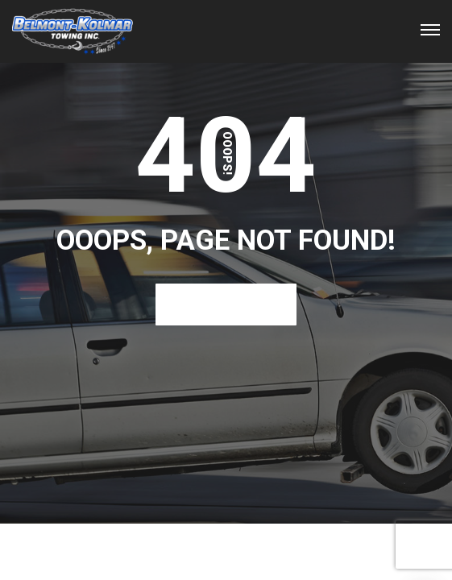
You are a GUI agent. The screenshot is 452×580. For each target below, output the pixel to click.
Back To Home (226, 304)
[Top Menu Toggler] (430, 29)
